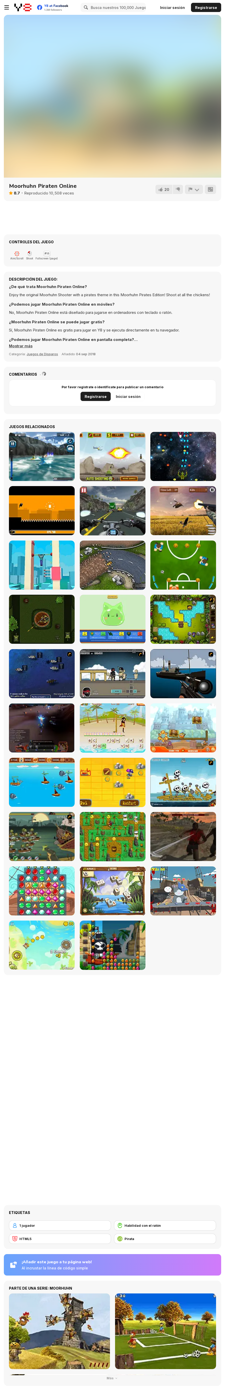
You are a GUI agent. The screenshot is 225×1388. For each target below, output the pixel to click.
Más (113, 1378)
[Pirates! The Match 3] (42, 890)
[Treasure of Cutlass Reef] (42, 673)
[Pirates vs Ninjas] (112, 673)
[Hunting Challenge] (183, 510)
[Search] (85, 7)
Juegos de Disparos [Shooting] (42, 354)
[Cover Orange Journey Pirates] (183, 727)
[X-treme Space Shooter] (183, 456)
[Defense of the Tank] (112, 456)
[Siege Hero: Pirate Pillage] (183, 782)
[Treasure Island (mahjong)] (112, 891)
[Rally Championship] (112, 565)
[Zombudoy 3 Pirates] (42, 836)
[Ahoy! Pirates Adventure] (112, 836)
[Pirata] (165, 1239)
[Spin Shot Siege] (42, 619)
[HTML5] (60, 1239)
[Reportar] (194, 189)
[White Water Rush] (42, 456)
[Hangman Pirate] (112, 728)
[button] (21, 346)
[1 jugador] (60, 1225)
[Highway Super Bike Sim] (112, 510)
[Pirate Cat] (183, 890)
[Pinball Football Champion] (183, 565)
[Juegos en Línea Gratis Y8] (22, 7)
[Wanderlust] (42, 782)
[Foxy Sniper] (183, 673)
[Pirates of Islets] (42, 945)
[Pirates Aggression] (183, 836)
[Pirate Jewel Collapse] (112, 945)
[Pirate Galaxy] (42, 727)
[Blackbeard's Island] (112, 782)
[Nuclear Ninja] (42, 510)
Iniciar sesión (172, 7)
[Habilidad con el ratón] (165, 1225)
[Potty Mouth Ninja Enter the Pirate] (183, 619)
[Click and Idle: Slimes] (112, 619)
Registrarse (206, 7)
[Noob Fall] (42, 565)
